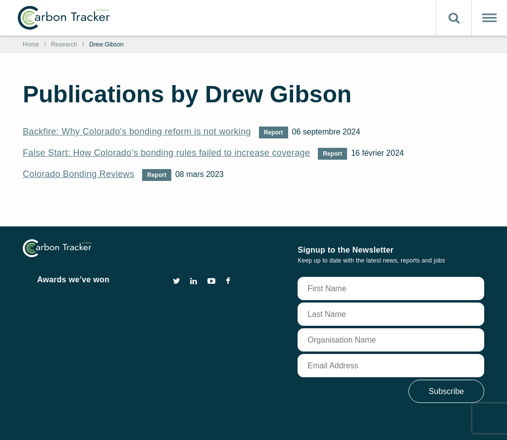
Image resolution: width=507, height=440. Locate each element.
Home (31, 44)
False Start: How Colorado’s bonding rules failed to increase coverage (166, 153)
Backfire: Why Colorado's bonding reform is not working (137, 131)
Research (64, 44)
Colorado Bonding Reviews (78, 174)
